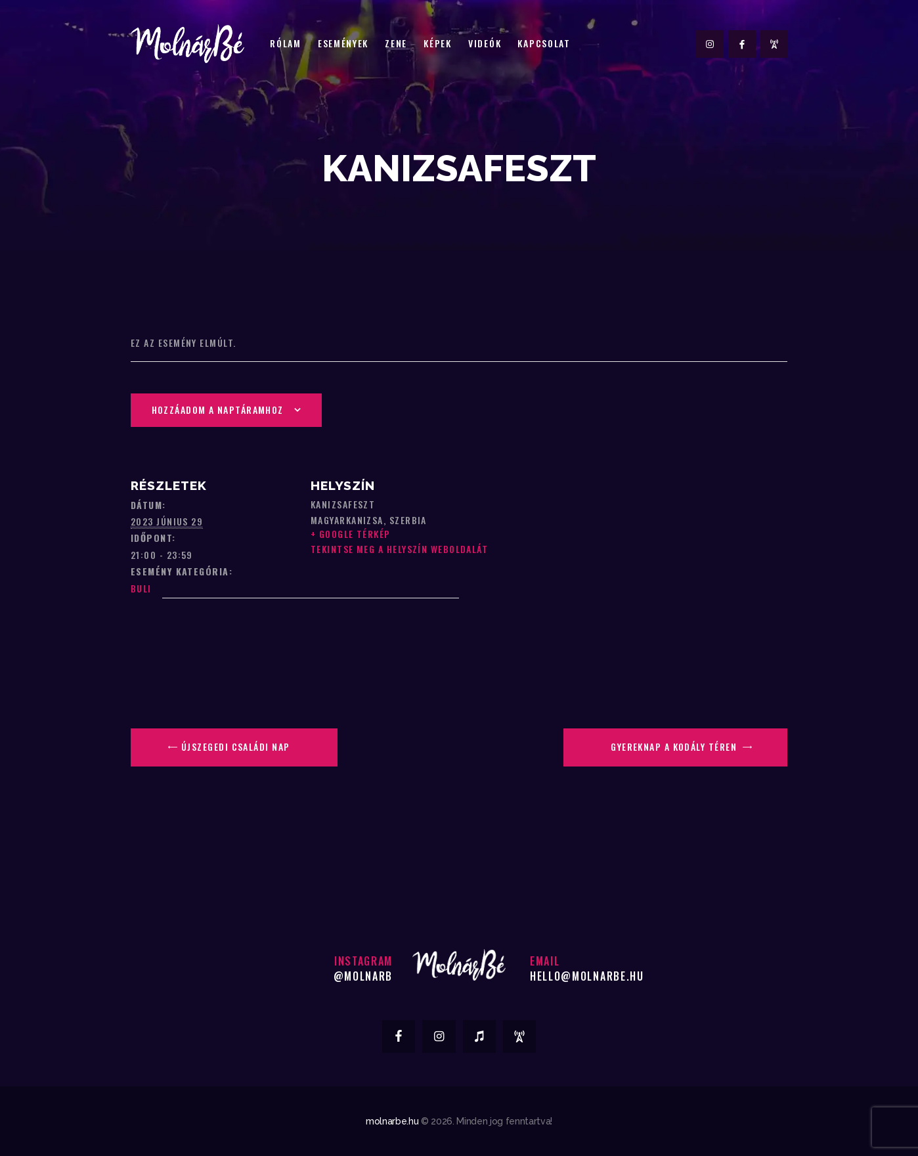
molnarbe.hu (392, 1121)
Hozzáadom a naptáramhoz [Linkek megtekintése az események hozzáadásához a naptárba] (218, 409)
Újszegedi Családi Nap (234, 746)
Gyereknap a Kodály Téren (675, 746)
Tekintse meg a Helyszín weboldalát (399, 549)
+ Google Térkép (351, 534)
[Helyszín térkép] (236, 647)
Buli (141, 588)
